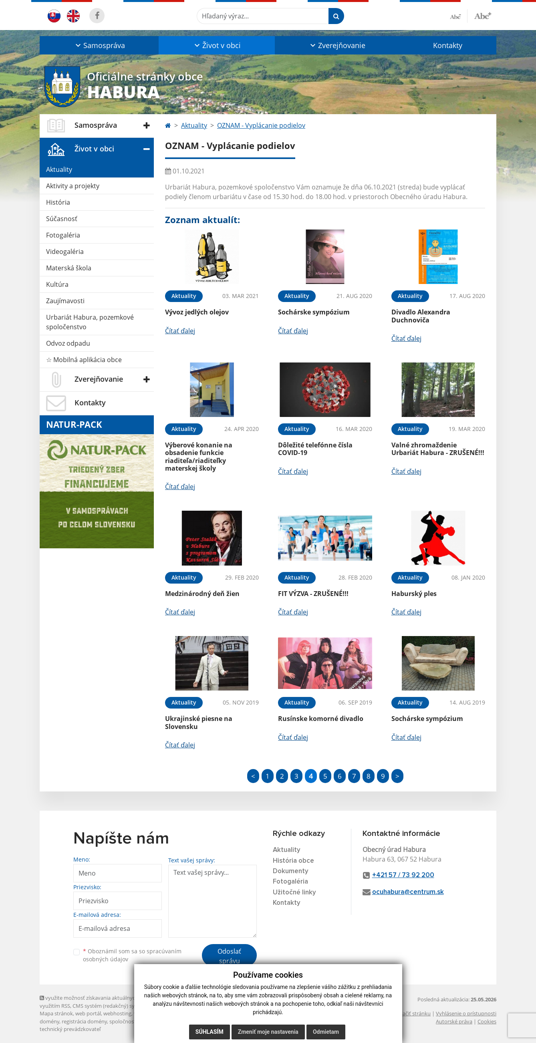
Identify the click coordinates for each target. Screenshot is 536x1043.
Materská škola (68, 268)
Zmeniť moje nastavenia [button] (268, 1032)
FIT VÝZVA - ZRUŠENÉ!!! (313, 593)
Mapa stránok (56, 1013)
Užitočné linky (294, 892)
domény (49, 1021)
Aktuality (59, 169)
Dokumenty (290, 871)
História (58, 202)
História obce (293, 861)
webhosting (117, 1013)
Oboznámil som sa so (132, 955)
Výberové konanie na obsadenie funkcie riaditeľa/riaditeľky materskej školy (198, 457)
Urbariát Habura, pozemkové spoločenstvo (90, 322)
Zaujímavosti (65, 300)
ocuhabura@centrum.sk (408, 892)
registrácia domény (84, 1021)
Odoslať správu (229, 956)
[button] (99, 45)
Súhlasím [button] (209, 1032)
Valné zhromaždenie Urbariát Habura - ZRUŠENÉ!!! (437, 449)
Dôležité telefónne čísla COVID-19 (315, 449)
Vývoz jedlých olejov (197, 312)
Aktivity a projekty (72, 185)
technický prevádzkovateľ (70, 1029)
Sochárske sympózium (314, 312)
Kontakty (447, 45)
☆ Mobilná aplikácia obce (84, 359)
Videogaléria (65, 251)
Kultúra (57, 284)
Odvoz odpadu (68, 343)
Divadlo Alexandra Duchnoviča (420, 316)
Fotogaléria (63, 235)
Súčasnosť (61, 218)
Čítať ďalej (180, 330)
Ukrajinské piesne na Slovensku (198, 722)
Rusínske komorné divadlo (320, 718)
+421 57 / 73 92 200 (403, 875)
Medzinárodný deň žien (202, 593)
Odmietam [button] (326, 1032)
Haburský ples (414, 593)
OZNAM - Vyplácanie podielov (261, 125)
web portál (88, 1013)
